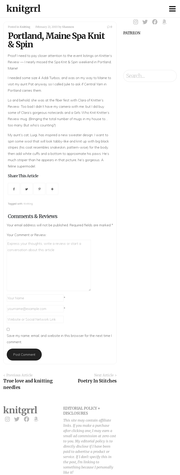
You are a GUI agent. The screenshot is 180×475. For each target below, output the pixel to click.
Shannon (68, 26)
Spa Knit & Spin (66, 62)
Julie (67, 84)
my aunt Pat (24, 84)
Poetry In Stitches (97, 381)
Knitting (25, 26)
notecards (55, 112)
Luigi (33, 135)
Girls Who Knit (85, 112)
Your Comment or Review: (27, 235)
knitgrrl (24, 8)
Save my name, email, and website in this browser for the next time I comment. (59, 338)
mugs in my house (87, 119)
